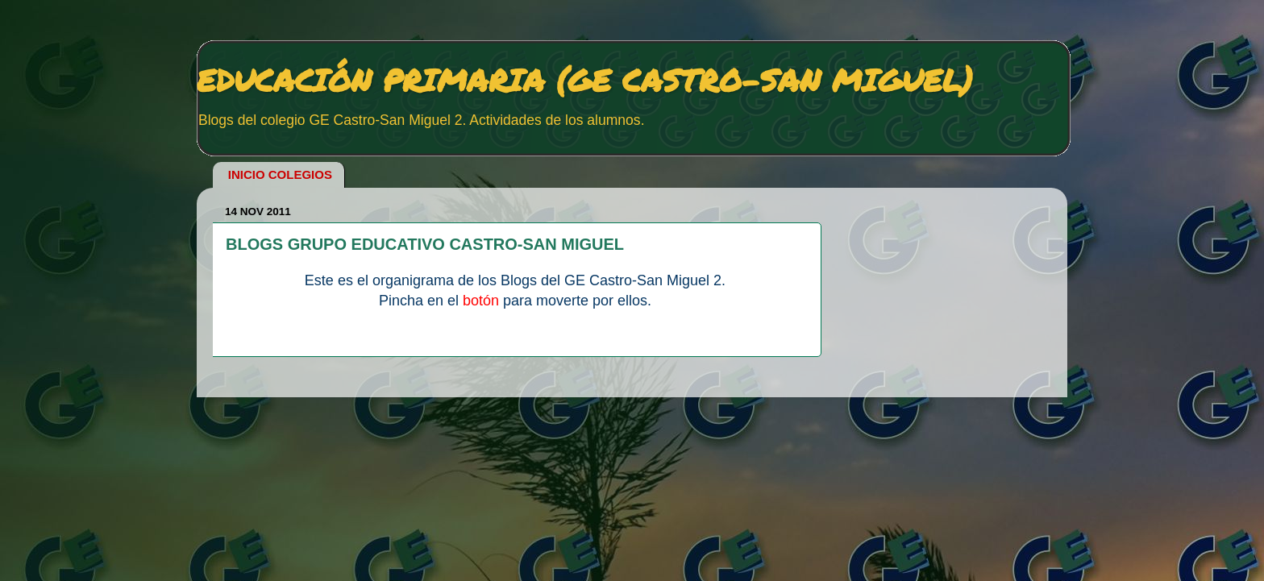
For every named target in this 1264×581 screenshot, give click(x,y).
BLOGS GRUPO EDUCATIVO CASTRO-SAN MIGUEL (425, 244)
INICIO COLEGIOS (280, 174)
